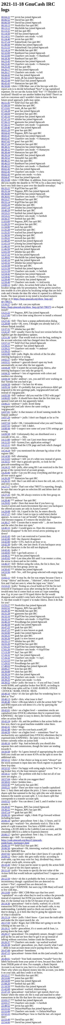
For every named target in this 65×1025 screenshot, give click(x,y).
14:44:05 (5, 553)
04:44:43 (5, 75)
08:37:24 (5, 144)
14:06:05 (5, 398)
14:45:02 (5, 558)
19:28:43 (5, 807)
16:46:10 (5, 622)
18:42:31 (5, 727)
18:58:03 (5, 782)
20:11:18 (5, 870)
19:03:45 (5, 785)
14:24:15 (5, 467)
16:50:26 (5, 638)
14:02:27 (5, 359)
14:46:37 (5, 564)
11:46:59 (5, 249)
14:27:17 (5, 486)
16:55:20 (5, 644)
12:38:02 (5, 257)
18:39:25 (5, 677)
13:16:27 (5, 304)
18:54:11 (5, 773)
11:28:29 (5, 224)
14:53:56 (5, 572)
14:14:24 (5, 450)
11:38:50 (5, 235)
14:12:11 (5, 445)
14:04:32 (5, 373)
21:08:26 (5, 983)
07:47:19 (5, 119)
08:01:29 (5, 130)
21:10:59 (5, 986)
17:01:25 (5, 646)
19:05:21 (5, 787)
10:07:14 (5, 207)
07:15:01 (5, 108)
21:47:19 (5, 992)
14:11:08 (5, 439)
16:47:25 (5, 627)
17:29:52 (5, 663)
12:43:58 (5, 265)
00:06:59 (5, 22)
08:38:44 (5, 152)
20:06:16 (5, 815)
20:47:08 (5, 950)
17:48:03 (5, 666)
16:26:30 (5, 611)
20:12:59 (5, 878)
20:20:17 (5, 934)
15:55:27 (5, 605)
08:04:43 (5, 133)
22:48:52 (5, 1005)
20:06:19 (5, 845)
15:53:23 (5, 586)
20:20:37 (5, 942)
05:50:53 (5, 78)
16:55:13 (5, 641)
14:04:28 (5, 368)
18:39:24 (5, 674)
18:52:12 (5, 760)
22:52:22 (5, 1014)
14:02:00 (5, 354)
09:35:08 (5, 180)
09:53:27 (5, 199)
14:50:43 (5, 569)
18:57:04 (5, 779)
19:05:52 (5, 801)
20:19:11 (5, 928)
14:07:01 (5, 412)
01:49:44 (5, 44)
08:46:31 (5, 160)
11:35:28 (5, 229)
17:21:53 (5, 660)
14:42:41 (5, 550)
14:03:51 (5, 362)
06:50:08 (5, 86)
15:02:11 (5, 577)
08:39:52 (5, 158)
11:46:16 (5, 246)
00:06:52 (5, 20)
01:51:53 (5, 47)
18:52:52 (5, 768)
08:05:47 (5, 136)
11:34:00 (5, 227)
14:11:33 (5, 442)
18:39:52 (5, 682)
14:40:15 (5, 528)
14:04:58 (5, 384)
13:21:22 (5, 312)
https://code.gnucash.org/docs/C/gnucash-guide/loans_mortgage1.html (21, 841)
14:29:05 (5, 503)
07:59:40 (5, 127)
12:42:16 (5, 260)
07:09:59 (5, 105)
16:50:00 (5, 633)
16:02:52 (5, 608)
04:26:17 (5, 69)
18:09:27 (5, 669)
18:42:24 (5, 721)
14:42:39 (5, 544)
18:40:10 (5, 693)
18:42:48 (5, 729)
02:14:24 (5, 50)
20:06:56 (5, 848)
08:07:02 (5, 141)
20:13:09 (5, 892)
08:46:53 (5, 163)
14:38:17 (5, 522)
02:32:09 (5, 53)
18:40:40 (5, 702)
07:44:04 (5, 113)
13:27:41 (5, 321)
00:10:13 (5, 25)
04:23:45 (5, 61)
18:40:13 (5, 699)
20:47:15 (5, 953)
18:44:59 (5, 732)
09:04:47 (5, 177)
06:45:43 (5, 83)
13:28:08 (5, 323)
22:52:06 (5, 1011)
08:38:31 (5, 147)
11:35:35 (5, 232)
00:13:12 (5, 28)
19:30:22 (5, 809)
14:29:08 (5, 511)
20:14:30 (5, 903)
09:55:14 (5, 202)
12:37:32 (5, 254)
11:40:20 (5, 240)
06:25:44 (5, 80)
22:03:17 (5, 1000)
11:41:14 (5, 243)
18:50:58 (5, 751)
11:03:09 (5, 221)
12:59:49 (5, 279)
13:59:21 (5, 345)
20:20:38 (5, 945)
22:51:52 (5, 1008)
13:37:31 (5, 329)
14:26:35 (5, 481)
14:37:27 (5, 514)
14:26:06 (5, 472)
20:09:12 (5, 856)
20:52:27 (5, 975)
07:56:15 (5, 122)
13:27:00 (5, 315)
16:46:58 (5, 624)
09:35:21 (5, 188)
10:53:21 (5, 213)
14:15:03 (5, 459)
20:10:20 (5, 865)
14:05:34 (5, 387)
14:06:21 (5, 403)
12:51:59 (5, 268)
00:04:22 (5, 17)
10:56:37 (5, 218)
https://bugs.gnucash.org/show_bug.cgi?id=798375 (26, 307)
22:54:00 (5, 1022)
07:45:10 (5, 116)
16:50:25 (5, 635)
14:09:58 (5, 434)
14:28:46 (5, 500)
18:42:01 (5, 710)
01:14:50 (5, 33)
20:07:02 (5, 854)
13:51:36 (5, 337)
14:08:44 (5, 428)
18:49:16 (5, 743)
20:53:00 (5, 978)
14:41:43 (5, 536)
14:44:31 (5, 555)
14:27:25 (5, 495)
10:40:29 (5, 210)
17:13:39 (5, 652)
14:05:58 (5, 395)
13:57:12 (5, 343)
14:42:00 (5, 539)
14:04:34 (5, 379)
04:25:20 (5, 67)
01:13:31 (5, 31)
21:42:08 (5, 989)
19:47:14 (5, 812)
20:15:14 (5, 917)
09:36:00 (5, 194)
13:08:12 (5, 285)
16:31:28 (5, 613)
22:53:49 (5, 1019)
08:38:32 (5, 149)
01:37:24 (5, 42)
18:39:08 (5, 671)
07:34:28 (5, 111)
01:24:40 (5, 39)
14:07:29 (5, 417)
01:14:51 (5, 36)
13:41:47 (5, 332)
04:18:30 (5, 58)
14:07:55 (5, 426)
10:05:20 (5, 205)
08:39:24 (5, 155)
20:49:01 (5, 958)
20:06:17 (5, 834)
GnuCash (35, 4)
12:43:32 (5, 263)
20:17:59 (5, 923)
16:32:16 (5, 616)
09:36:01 (5, 196)
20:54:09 (5, 981)
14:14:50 (5, 456)
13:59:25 (5, 351)
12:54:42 (5, 274)
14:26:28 (5, 478)
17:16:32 (5, 655)
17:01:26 (5, 649)
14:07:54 (5, 423)
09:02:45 (5, 169)
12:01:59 (5, 252)
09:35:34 (5, 191)
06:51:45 (5, 102)
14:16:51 (5, 461)
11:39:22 (5, 238)
